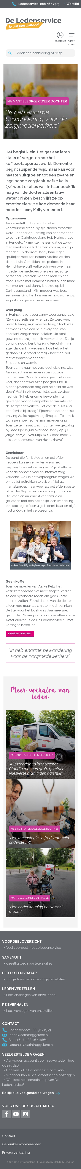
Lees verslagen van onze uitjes (27, 1011)
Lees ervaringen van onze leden (29, 995)
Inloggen (60, 37)
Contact (8, 1136)
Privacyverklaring (16, 1152)
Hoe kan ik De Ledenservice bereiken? (33, 1070)
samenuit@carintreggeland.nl (28, 1045)
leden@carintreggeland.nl (25, 1035)
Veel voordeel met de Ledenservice (31, 948)
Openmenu (71, 39)
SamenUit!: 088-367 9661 (24, 1040)
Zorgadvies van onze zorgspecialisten (33, 979)
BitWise (69, 1161)
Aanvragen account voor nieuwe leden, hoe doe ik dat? (38, 1063)
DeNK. (58, 1161)
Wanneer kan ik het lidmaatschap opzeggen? (39, 1075)
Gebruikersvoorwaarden (21, 1144)
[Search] (44, 53)
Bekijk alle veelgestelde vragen (28, 1093)
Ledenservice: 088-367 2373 (35, 4)
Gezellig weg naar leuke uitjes (27, 963)
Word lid (71, 4)
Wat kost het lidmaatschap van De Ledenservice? (30, 1082)
